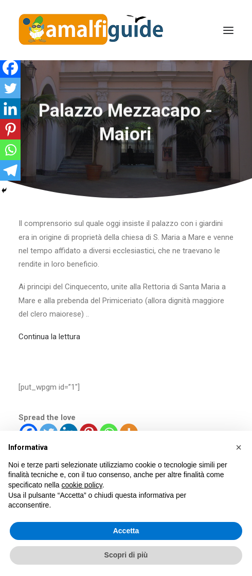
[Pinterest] (10, 129)
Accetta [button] (126, 531)
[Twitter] (10, 88)
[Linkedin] (10, 108)
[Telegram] (10, 170)
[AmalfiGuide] (91, 30)
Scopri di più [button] (126, 555)
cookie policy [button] (82, 485)
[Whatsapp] (10, 149)
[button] (238, 447)
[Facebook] (10, 67)
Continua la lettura (49, 336)
